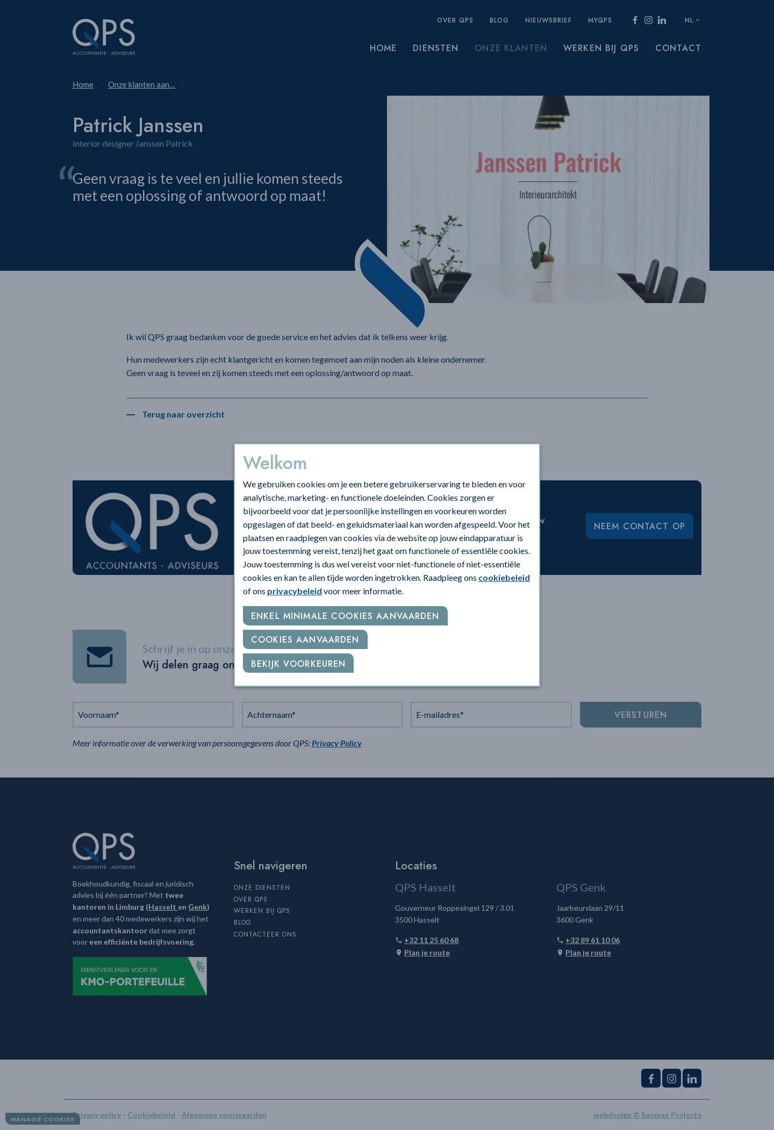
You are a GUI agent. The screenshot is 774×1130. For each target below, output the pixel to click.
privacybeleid (294, 591)
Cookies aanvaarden (305, 640)
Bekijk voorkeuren (298, 664)
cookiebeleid (504, 577)
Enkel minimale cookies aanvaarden (345, 616)
